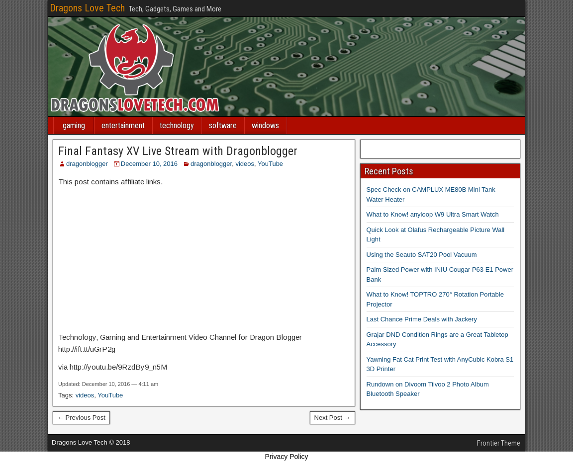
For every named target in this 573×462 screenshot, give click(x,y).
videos (244, 163)
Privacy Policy (286, 457)
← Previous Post (81, 417)
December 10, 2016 (149, 163)
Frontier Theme (498, 443)
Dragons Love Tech (87, 8)
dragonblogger (87, 163)
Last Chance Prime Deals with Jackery (422, 319)
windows (265, 125)
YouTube (270, 163)
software (223, 125)
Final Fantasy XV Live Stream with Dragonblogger (177, 151)
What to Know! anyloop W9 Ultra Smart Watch (433, 214)
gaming (74, 125)
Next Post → (332, 417)
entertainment (123, 125)
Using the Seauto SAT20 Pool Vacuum (422, 254)
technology (177, 125)
